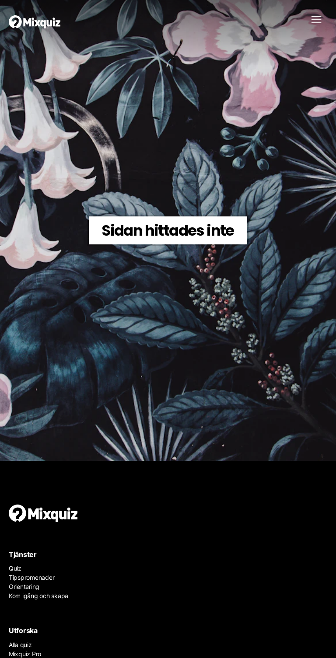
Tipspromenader (31, 577)
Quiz (15, 568)
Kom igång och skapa (38, 595)
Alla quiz (20, 644)
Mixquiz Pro (25, 654)
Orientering (24, 586)
